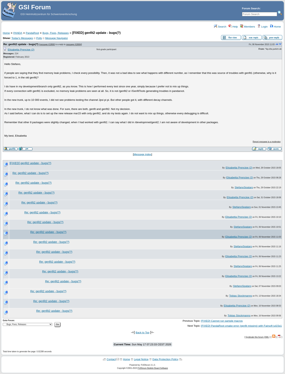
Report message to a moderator (267, 142)
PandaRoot (32, 32)
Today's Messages (22, 38)
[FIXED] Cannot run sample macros (222, 320)
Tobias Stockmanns (240, 295)
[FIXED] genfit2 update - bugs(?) (30, 163)
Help (233, 26)
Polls (39, 38)
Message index (142, 154)
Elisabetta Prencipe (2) (21, 49)
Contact (111, 359)
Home (275, 26)
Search (220, 26)
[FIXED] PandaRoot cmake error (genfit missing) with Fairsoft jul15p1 (241, 325)
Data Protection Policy (165, 359)
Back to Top (142, 332)
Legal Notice (141, 359)
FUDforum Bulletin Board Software (153, 368)
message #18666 (47, 44)
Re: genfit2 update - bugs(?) (20, 44)
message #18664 (73, 44)
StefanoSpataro (244, 187)
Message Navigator (56, 38)
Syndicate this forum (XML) (257, 337)
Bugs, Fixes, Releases (56, 32)
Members (247, 26)
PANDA (17, 32)
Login (262, 26)
